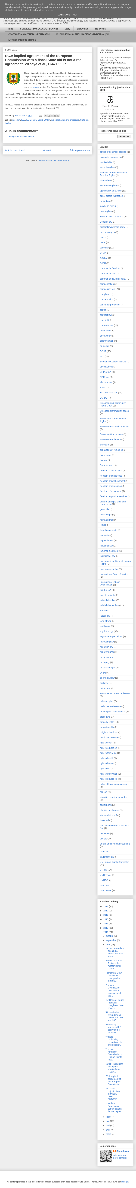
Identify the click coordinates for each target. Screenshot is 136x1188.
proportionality (107, 727)
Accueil (47, 150)
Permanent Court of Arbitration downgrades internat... (113, 977)
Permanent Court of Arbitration (115, 693)
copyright (104, 320)
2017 (106, 910)
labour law (105, 616)
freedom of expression (111, 486)
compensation (107, 284)
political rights (106, 701)
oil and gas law (107, 678)
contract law (106, 315)
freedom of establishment (112, 481)
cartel (102, 242)
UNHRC (104, 880)
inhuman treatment (109, 551)
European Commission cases (114, 411)
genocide (104, 509)
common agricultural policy (113, 279)
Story (67, 28)
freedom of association (111, 470)
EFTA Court (105, 372)
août (108, 944)
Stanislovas (123, 1151)
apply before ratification (111, 196)
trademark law (107, 857)
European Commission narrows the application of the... (113, 990)
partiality (104, 683)
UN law (103, 870)
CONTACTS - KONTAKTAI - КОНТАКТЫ (28, 34)
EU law (47, 120)
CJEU (103, 263)
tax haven (105, 833)
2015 (106, 919)
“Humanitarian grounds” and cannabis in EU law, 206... (114, 1016)
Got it (76, 15)
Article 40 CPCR (108, 206)
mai (108, 1125)
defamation (105, 330)
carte (102, 237)
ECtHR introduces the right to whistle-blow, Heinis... (114, 1068)
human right (106, 514)
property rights (107, 722)
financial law (106, 465)
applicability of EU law (110, 190)
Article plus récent (15, 150)
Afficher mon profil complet (120, 1156)
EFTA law (104, 377)
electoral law (106, 382)
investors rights (107, 595)
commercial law (107, 273)
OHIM (103, 673)
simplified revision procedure (114, 797)
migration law (106, 647)
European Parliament (110, 439)
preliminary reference (110, 706)
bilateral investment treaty (112, 227)
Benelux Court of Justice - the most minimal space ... (113, 964)
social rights (106, 805)
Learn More (64, 15)
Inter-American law (109, 569)
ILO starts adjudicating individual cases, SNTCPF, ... (112, 1093)
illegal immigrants (108, 530)
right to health (106, 758)
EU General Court (34, 120)
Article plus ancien (80, 150)
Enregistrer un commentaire (21, 136)
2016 (106, 915)
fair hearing (105, 455)
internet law (105, 590)
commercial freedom (110, 268)
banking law (106, 211)
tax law (8, 123)
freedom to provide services (113, 496)
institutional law (107, 556)
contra (103, 310)
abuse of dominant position (113, 152)
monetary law (106, 657)
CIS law (104, 258)
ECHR (103, 351)
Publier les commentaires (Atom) (54, 160)
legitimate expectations (111, 636)
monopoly (105, 662)
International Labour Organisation (110, 583)
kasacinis (104, 610)
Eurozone (104, 444)
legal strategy (106, 631)
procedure (74, 120)
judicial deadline (108, 600)
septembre (111, 940)
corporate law (106, 325)
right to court (106, 742)
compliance (105, 294)
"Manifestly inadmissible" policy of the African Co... (113, 1028)
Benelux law (106, 222)
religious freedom (108, 732)
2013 (106, 923)
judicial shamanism (60, 120)
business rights (107, 232)
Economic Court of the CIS (113, 361)
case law (16, 120)
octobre (110, 936)
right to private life (108, 779)
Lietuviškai (82, 28)
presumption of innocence (112, 711)
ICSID (103, 525)
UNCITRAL (105, 875)
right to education (108, 748)
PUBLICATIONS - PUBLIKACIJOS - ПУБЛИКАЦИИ (82, 34)
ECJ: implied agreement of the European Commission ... (114, 1080)
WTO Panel (105, 890)
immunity (104, 535)
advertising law (107, 167)
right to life (105, 768)
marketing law (107, 641)
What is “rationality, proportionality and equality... (113, 1041)
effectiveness (106, 366)
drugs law (104, 346)
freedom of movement (110, 491)
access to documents (110, 157)
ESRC (103, 387)
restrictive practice (109, 737)
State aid (84, 120)
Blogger (124, 1182)
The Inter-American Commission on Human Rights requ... (114, 1054)
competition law (107, 289)
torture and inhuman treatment (115, 843)
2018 (106, 906)
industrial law (106, 545)
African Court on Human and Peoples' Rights (114, 173)
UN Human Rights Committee (114, 862)
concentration (106, 299)
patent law (105, 688)
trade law (104, 851)
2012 (106, 928)
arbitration (105, 201)
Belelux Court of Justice (111, 216)
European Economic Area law (114, 426)
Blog (10, 28)
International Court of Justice (114, 574)
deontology (105, 335)
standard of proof (108, 815)
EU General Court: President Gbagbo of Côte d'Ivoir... (114, 1004)
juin (108, 1121)
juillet (109, 1117)
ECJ (23, 120)
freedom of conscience (111, 476)
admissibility (106, 162)
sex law (103, 792)
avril (108, 1129)
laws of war (105, 621)
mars (108, 1134)
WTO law (104, 885)
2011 (106, 932)
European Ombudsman (111, 434)
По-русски (100, 28)
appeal (36, 87)
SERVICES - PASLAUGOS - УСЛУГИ (39, 28)
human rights (106, 520)
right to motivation (108, 774)
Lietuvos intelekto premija (22, 40)
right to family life (108, 753)
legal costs (105, 626)
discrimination (107, 341)
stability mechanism (109, 810)
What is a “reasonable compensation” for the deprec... (114, 1107)
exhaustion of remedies (111, 450)
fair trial (103, 460)
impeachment (106, 540)
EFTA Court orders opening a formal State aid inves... (114, 952)
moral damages (107, 667)
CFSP (103, 253)
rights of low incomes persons (114, 784)
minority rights (107, 652)
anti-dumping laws (109, 185)
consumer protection (110, 304)
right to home (106, 763)
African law (105, 180)
